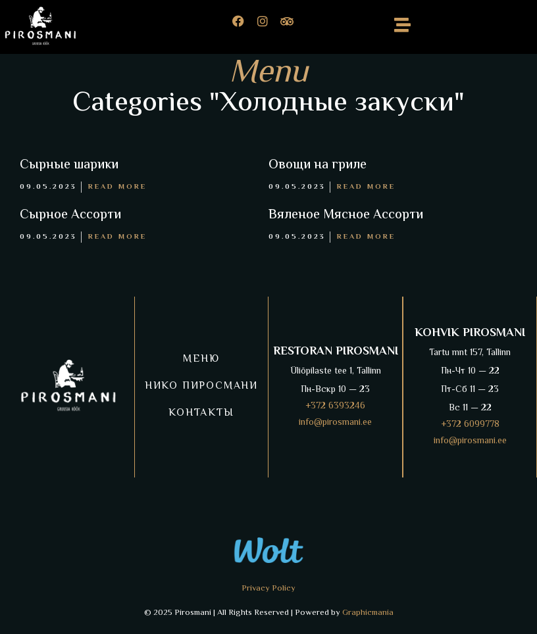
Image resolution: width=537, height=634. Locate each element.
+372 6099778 (470, 425)
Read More (117, 187)
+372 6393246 (335, 406)
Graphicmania (368, 613)
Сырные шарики (69, 165)
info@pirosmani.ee (335, 423)
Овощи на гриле (317, 165)
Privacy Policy (268, 588)
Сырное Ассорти (70, 215)
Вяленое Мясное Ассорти (345, 215)
